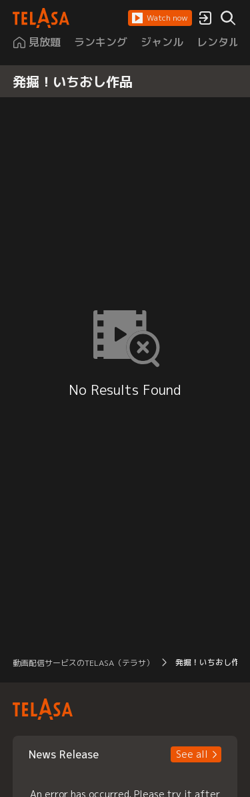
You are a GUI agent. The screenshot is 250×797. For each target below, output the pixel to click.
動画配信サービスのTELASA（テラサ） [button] (83, 662)
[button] (160, 18)
